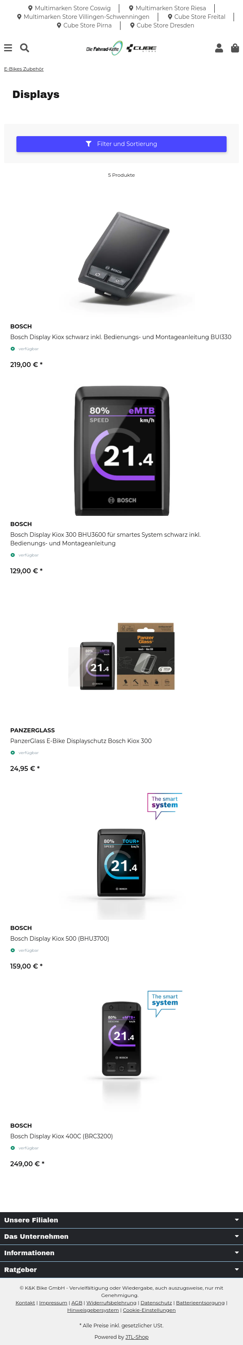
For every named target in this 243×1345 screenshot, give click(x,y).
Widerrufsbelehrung (111, 1302)
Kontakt (25, 1302)
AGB (76, 1302)
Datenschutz (156, 1302)
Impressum (53, 1302)
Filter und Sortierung (121, 144)
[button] (219, 48)
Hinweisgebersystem (93, 1310)
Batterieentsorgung (200, 1302)
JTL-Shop (136, 1337)
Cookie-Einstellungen (149, 1310)
